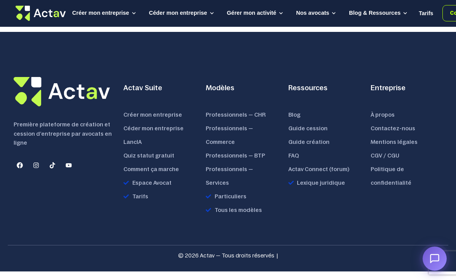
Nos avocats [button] (316, 13)
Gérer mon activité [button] (255, 13)
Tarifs (426, 13)
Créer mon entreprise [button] (104, 13)
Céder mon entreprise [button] (182, 13)
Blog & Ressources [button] (378, 13)
